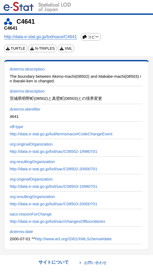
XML (66, 48)
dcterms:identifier (25, 109)
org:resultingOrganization (32, 161)
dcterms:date (21, 231)
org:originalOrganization (31, 144)
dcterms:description (27, 69)
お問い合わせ (95, 262)
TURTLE (15, 48)
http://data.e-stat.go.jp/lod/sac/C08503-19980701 (53, 186)
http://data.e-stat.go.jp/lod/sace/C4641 (40, 36)
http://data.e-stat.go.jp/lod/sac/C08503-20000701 (53, 204)
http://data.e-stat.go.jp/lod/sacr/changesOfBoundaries (57, 221)
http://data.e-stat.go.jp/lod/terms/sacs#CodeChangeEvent (61, 134)
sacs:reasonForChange (31, 214)
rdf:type (16, 126)
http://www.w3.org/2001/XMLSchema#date (73, 238)
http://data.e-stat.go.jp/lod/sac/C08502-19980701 (53, 151)
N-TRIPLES (42, 48)
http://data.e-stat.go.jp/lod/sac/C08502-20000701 (53, 169)
